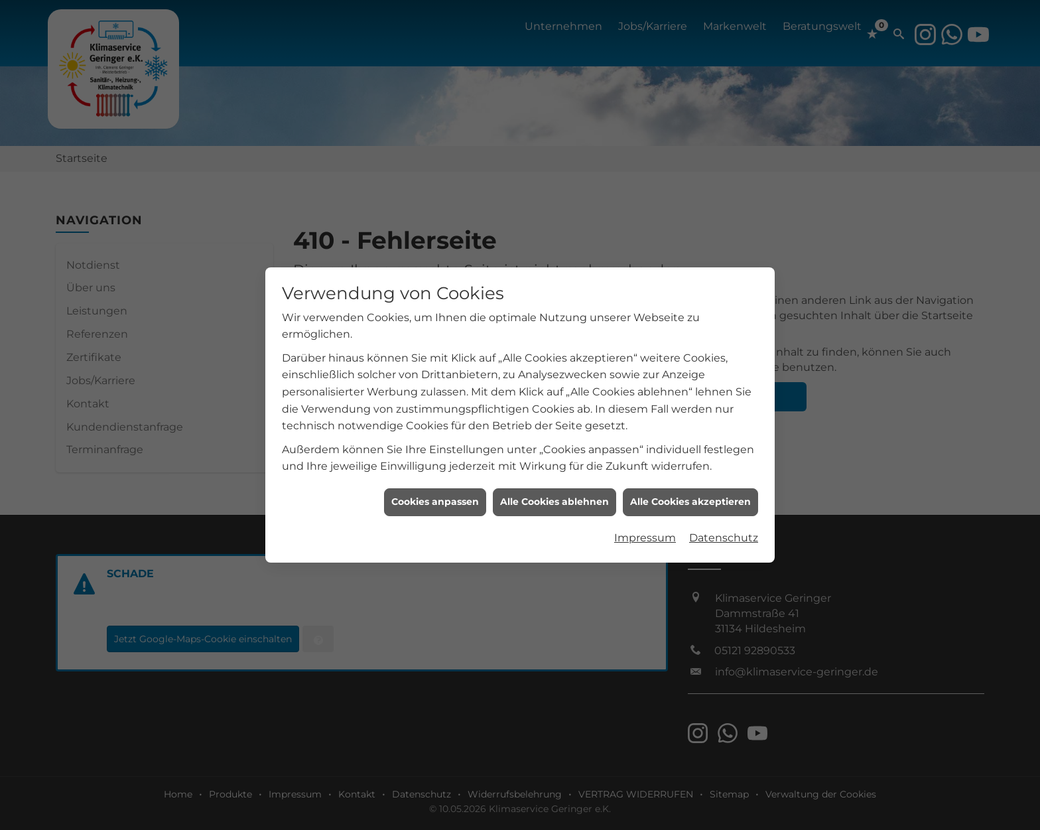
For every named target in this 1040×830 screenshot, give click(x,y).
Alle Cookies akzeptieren (690, 494)
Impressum (645, 530)
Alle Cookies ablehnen (554, 494)
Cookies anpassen (435, 494)
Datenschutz (723, 530)
